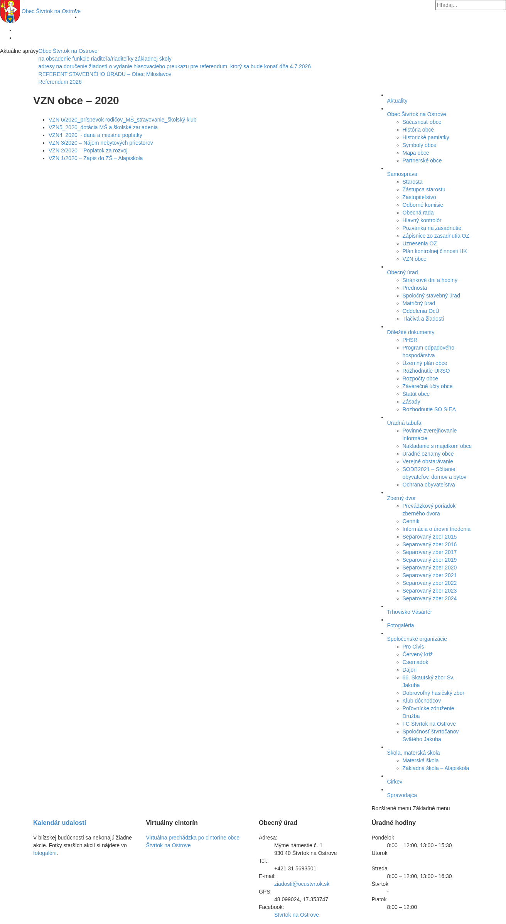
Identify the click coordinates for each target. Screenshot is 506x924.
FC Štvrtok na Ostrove (429, 724)
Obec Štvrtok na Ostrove (68, 51)
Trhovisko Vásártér (409, 612)
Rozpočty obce (421, 378)
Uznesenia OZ (420, 243)
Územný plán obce (425, 363)
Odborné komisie (423, 205)
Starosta (413, 182)
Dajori (410, 670)
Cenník (411, 521)
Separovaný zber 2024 (430, 598)
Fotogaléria (400, 625)
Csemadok (415, 662)
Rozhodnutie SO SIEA (429, 409)
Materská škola (421, 760)
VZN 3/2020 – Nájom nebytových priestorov (101, 143)
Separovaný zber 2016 (430, 544)
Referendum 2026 (60, 82)
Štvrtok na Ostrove (51, 11)
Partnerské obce (422, 160)
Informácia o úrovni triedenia (437, 529)
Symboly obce (420, 145)
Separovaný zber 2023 (430, 591)
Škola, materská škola (413, 753)
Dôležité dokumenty (411, 332)
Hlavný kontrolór (422, 220)
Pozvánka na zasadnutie (432, 228)
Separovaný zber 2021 (430, 575)
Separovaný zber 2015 (430, 537)
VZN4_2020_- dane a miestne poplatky (95, 135)
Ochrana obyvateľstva (429, 484)
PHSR (410, 340)
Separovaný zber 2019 (430, 560)
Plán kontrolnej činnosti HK (435, 251)
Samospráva (402, 174)
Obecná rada (418, 212)
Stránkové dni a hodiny (430, 280)
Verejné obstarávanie (428, 461)
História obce (418, 130)
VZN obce (415, 259)
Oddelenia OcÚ (421, 311)
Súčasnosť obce (422, 122)
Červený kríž (418, 654)
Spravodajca (402, 795)
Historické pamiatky (426, 137)
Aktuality (397, 101)
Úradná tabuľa (404, 423)
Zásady (411, 402)
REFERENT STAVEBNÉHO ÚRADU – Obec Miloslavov (105, 74)
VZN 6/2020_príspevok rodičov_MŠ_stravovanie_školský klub (123, 120)
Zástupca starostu (424, 189)
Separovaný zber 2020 (430, 567)
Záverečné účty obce (428, 386)
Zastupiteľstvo (419, 197)
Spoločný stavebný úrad (431, 295)
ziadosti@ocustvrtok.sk (301, 884)
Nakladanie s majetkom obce (437, 446)
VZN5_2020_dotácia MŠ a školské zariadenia (103, 127)
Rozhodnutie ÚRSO (426, 371)
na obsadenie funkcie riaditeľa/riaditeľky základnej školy (105, 59)
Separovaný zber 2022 (430, 583)
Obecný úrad (402, 272)
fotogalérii (45, 853)
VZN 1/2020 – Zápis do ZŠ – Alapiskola (96, 158)
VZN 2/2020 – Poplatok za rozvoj (88, 150)
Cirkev (395, 782)
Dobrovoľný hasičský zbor (433, 693)
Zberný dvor (401, 498)
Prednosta (415, 288)
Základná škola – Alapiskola (436, 768)
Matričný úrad (419, 303)
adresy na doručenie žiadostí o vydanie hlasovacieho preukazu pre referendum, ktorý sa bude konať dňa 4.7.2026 (175, 66)
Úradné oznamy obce (428, 454)
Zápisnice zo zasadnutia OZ (436, 236)
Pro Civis (413, 647)
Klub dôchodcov (422, 701)
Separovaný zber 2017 (430, 552)
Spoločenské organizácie (417, 639)
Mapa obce (416, 153)
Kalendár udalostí (59, 822)
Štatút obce (416, 394)
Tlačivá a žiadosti (423, 319)
